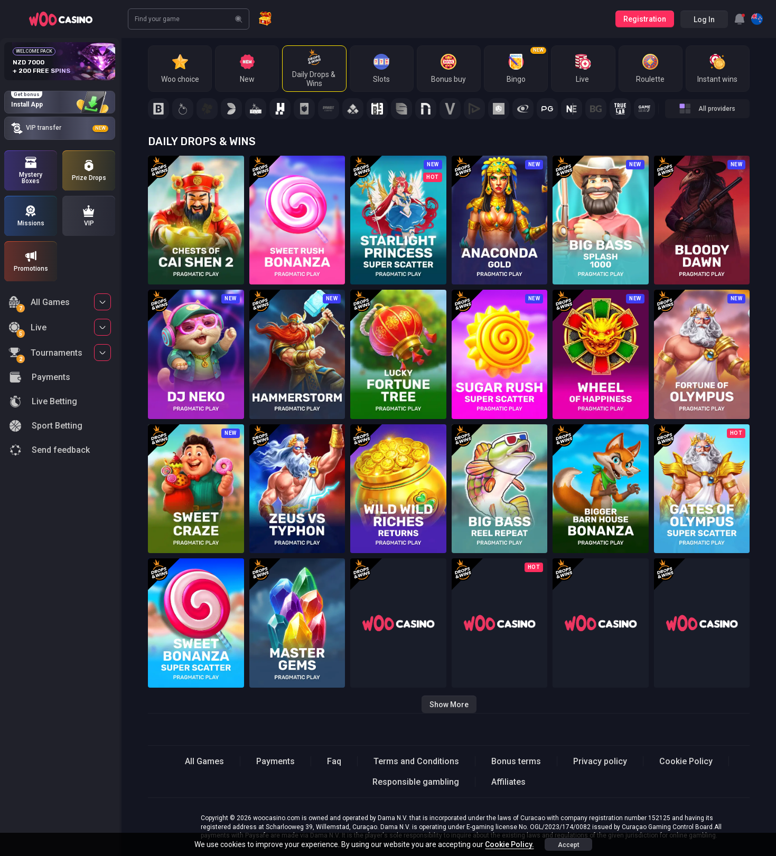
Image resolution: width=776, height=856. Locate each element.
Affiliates (508, 782)
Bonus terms (516, 761)
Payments (275, 761)
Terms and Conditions (416, 761)
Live (27, 329)
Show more (449, 704)
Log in (704, 19)
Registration (644, 19)
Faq (334, 761)
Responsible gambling (415, 782)
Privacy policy (600, 761)
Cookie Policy (686, 761)
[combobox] (739, 19)
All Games (39, 303)
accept (568, 845)
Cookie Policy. (509, 844)
